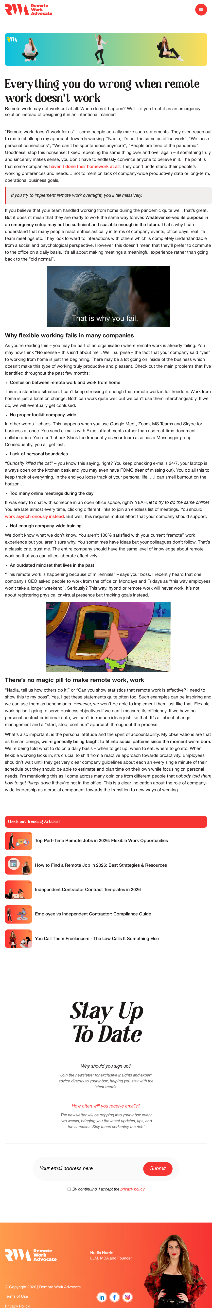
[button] (201, 10)
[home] (28, 9)
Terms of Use (16, 1296)
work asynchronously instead (34, 517)
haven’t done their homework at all (84, 167)
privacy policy (133, 1189)
